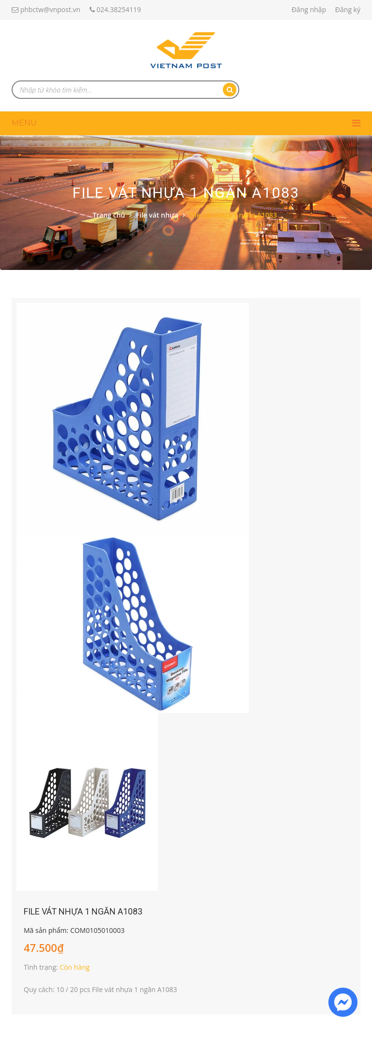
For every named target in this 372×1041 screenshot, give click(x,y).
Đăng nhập (309, 9)
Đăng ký (347, 9)
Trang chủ (109, 215)
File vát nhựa (157, 215)
